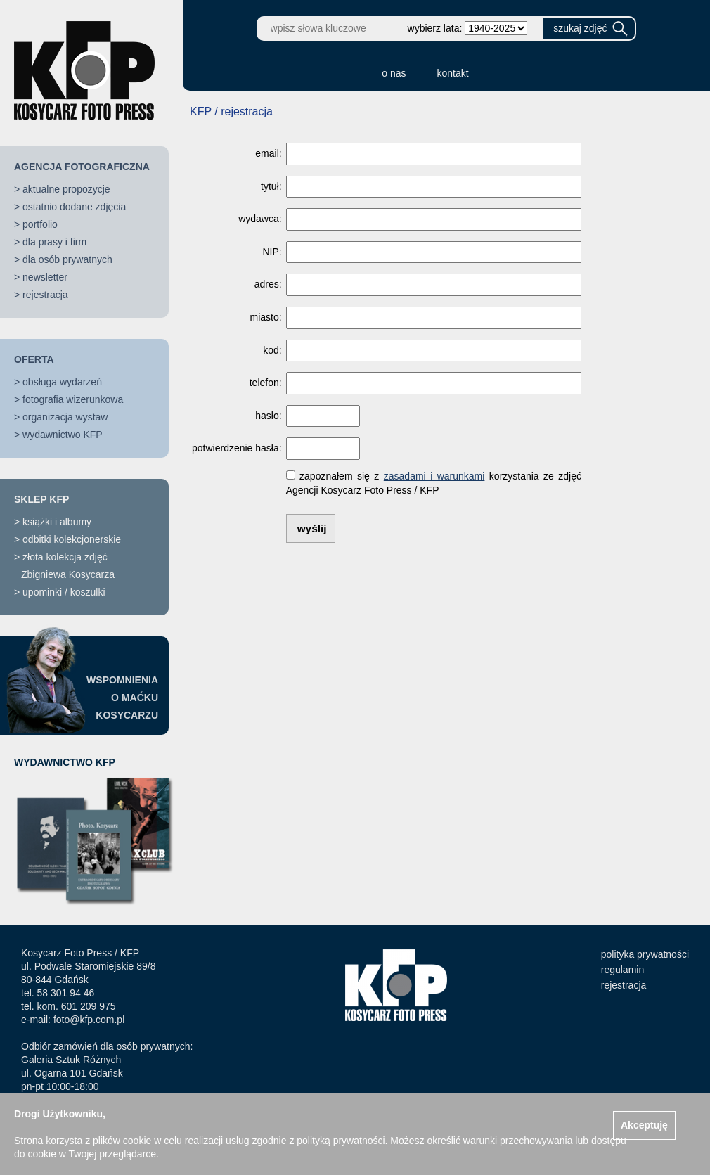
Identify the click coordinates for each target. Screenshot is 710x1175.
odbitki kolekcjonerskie (71, 539)
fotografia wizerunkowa (72, 399)
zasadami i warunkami (434, 476)
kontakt (453, 73)
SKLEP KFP (41, 499)
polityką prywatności (341, 1140)
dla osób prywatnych (67, 259)
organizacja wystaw (65, 417)
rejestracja (45, 294)
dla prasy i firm (54, 242)
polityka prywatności (645, 954)
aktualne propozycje (66, 189)
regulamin (622, 969)
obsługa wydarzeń (62, 381)
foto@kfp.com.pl (88, 1019)
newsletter (44, 277)
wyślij (312, 528)
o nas (394, 73)
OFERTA (34, 359)
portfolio (40, 224)
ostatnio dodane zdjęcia (74, 206)
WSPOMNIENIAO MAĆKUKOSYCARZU (122, 697)
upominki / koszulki (63, 592)
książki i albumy (56, 521)
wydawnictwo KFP (62, 434)
